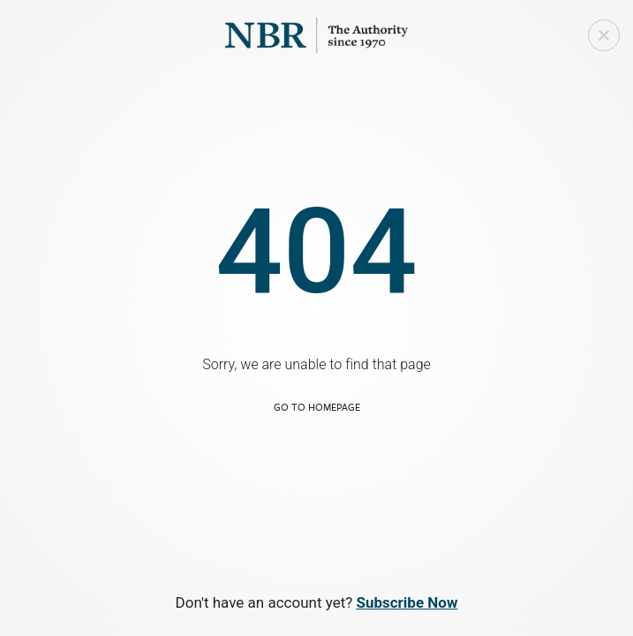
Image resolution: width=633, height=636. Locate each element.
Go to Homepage (317, 406)
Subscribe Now (406, 602)
